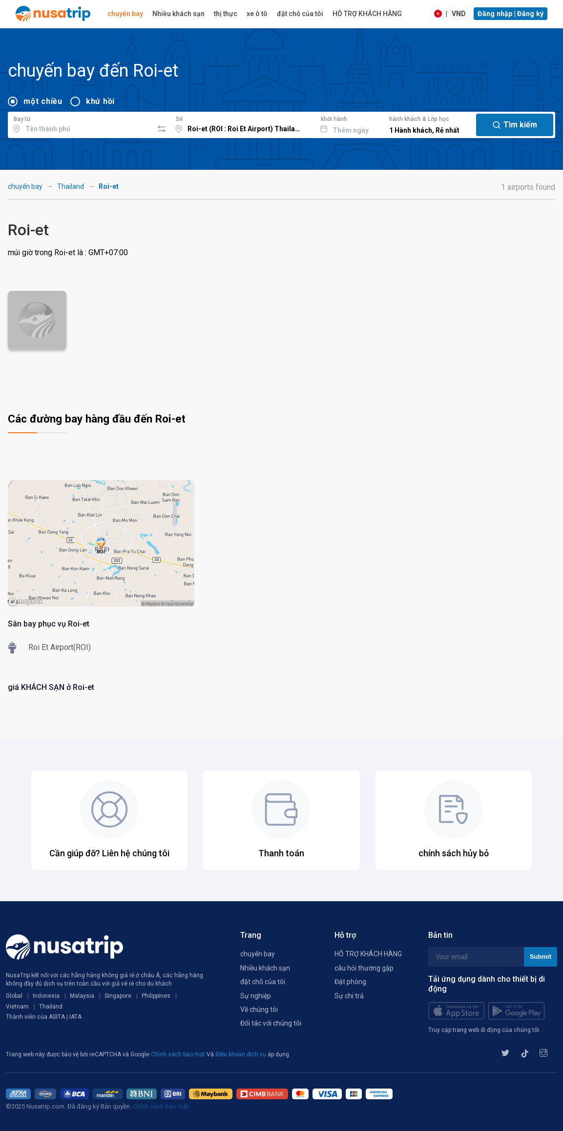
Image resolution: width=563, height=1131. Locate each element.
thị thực (225, 14)
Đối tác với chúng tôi (270, 1023)
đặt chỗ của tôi (300, 14)
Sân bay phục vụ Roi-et (48, 623)
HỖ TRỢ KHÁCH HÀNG (367, 14)
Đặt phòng (350, 982)
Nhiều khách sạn (178, 14)
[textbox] (80, 123)
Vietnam (17, 1006)
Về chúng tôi (259, 1009)
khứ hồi (100, 101)
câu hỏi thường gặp (364, 968)
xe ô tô (257, 14)
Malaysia (82, 995)
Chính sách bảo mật (179, 1054)
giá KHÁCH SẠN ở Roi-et (51, 687)
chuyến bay (125, 14)
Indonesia (46, 995)
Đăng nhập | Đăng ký (510, 14)
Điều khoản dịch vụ (241, 1054)
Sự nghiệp (255, 996)
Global (14, 995)
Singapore (117, 995)
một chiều (43, 101)
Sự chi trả (349, 996)
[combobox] (80, 123)
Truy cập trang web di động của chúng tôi (483, 1030)
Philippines (156, 995)
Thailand (70, 186)
